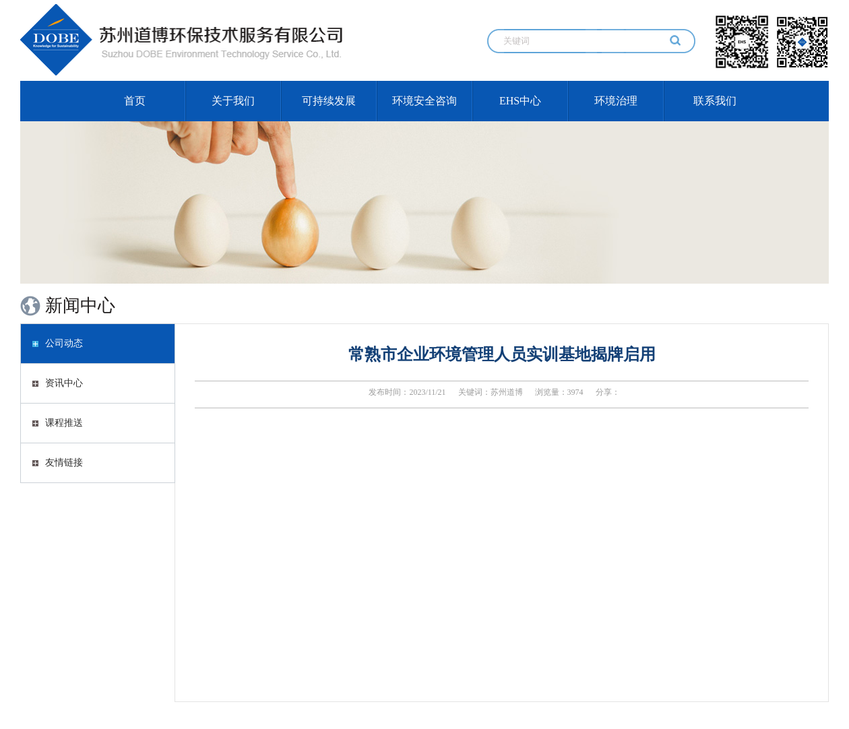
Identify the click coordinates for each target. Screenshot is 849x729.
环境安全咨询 (424, 100)
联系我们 (714, 100)
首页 (135, 100)
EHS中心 (520, 100)
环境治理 (615, 100)
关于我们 (233, 100)
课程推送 (57, 423)
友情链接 (57, 462)
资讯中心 (57, 383)
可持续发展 (329, 100)
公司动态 (57, 343)
